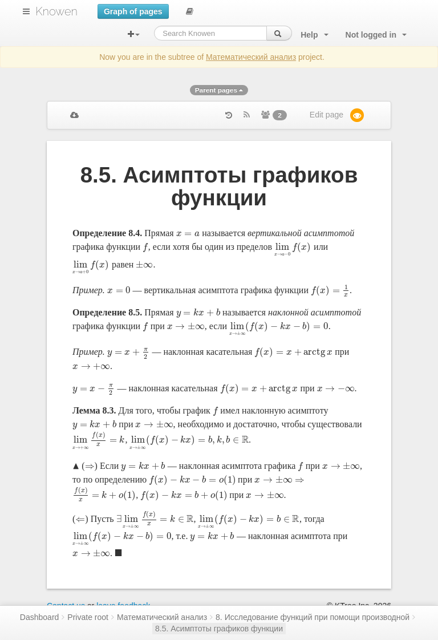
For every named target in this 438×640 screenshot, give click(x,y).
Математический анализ (251, 57)
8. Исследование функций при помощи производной (312, 617)
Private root (87, 617)
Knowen (56, 11)
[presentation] (188, 233)
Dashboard (39, 617)
